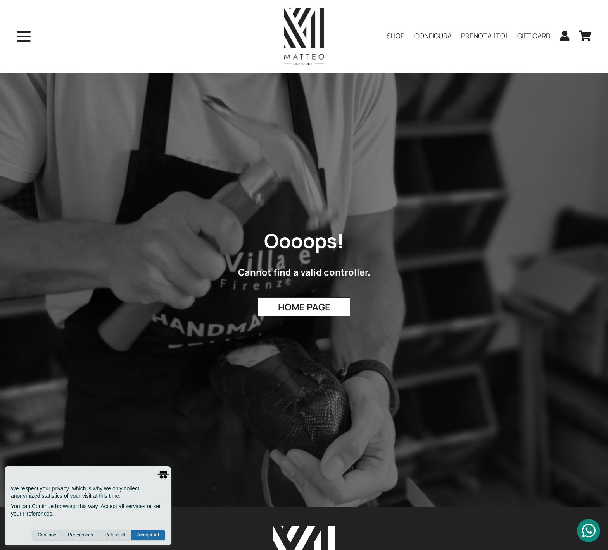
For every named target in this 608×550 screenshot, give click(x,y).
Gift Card (534, 35)
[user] (564, 36)
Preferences (80, 535)
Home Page (304, 307)
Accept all (148, 535)
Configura (433, 35)
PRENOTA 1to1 (484, 35)
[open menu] (23, 36)
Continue (47, 535)
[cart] (585, 36)
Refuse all (115, 535)
